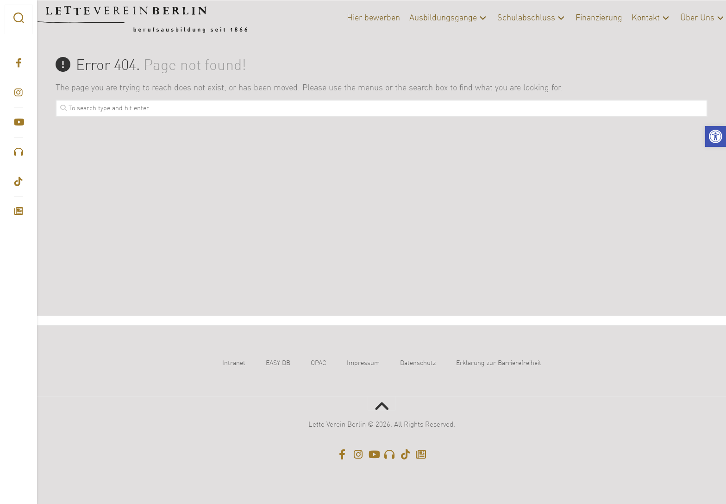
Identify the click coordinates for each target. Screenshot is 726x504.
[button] (715, 136)
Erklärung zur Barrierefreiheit (498, 363)
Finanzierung (580, 18)
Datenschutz (418, 363)
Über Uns (679, 18)
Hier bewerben (355, 18)
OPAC (318, 363)
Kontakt (627, 18)
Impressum (363, 363)
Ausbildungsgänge (425, 18)
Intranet (233, 363)
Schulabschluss (508, 18)
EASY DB (278, 363)
